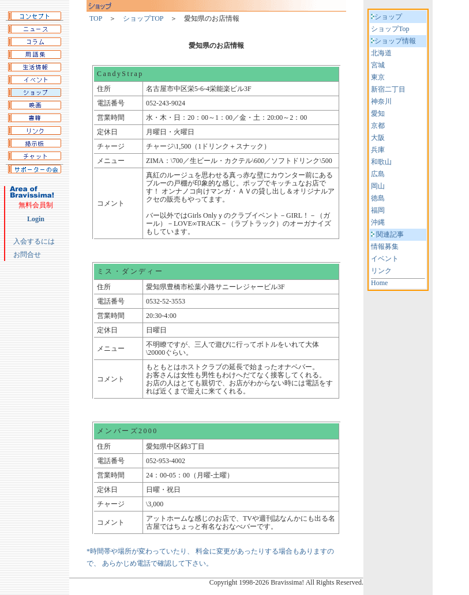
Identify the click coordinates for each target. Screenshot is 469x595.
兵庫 (378, 150)
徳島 (378, 198)
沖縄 (378, 222)
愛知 (378, 113)
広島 (378, 174)
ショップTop (390, 29)
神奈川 (381, 101)
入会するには (34, 241)
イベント (385, 259)
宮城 (378, 65)
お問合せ (27, 255)
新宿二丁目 (388, 89)
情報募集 (385, 246)
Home (379, 283)
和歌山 (381, 162)
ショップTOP (143, 18)
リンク (381, 271)
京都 (378, 126)
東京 (378, 77)
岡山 (378, 186)
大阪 (378, 138)
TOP (95, 18)
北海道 (381, 53)
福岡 (378, 210)
